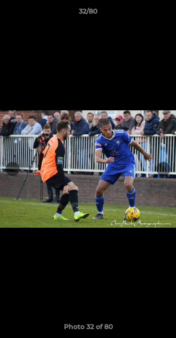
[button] (164, 13)
